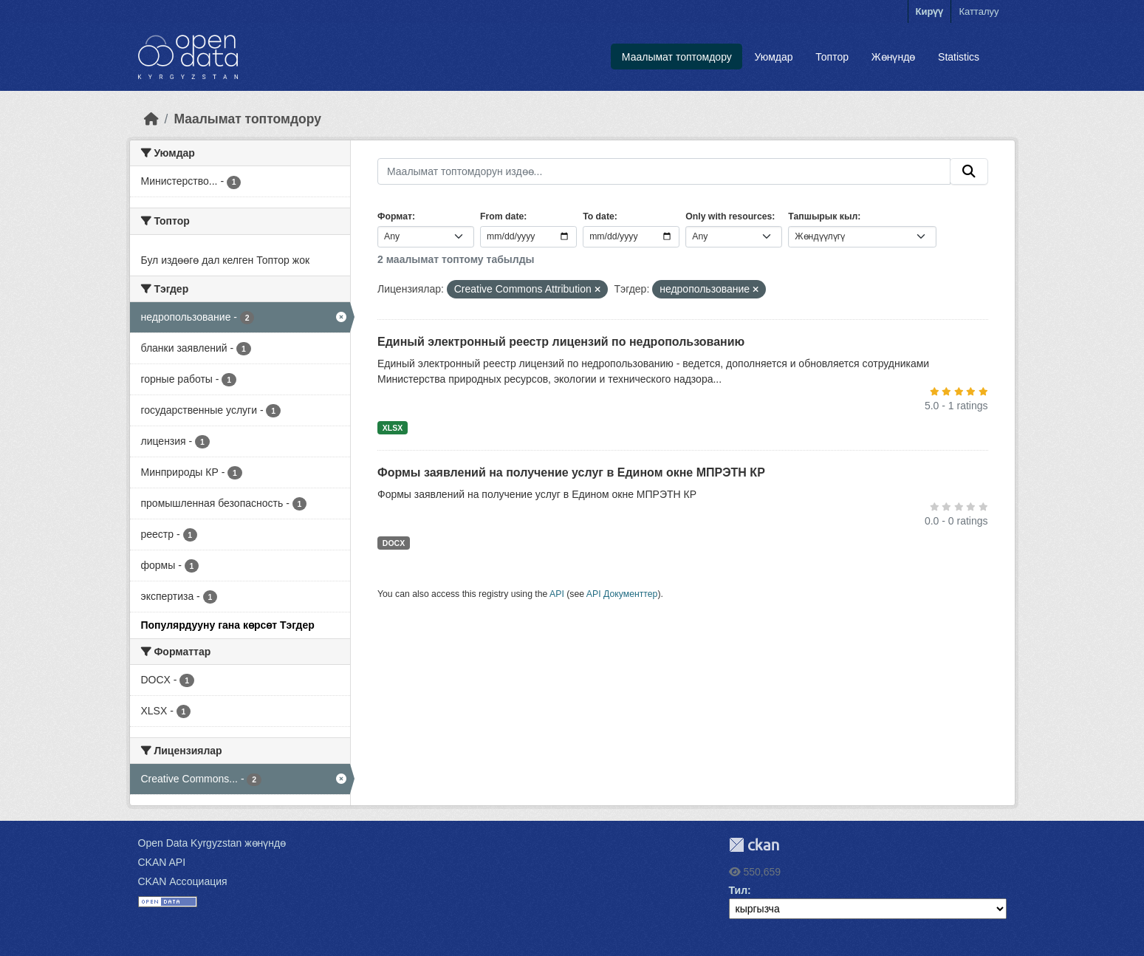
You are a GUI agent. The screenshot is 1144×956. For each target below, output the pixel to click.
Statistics (958, 57)
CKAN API (162, 862)
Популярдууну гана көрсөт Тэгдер (228, 625)
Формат (394, 216)
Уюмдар (774, 57)
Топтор (832, 57)
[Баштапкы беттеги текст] (151, 119)
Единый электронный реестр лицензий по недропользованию (560, 341)
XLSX (393, 427)
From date (502, 216)
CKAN (754, 845)
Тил (738, 890)
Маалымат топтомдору (677, 57)
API (556, 594)
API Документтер (622, 594)
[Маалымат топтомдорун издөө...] (664, 171)
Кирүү (930, 11)
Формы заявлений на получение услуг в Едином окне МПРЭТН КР (571, 472)
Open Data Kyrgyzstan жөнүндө (212, 843)
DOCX (394, 543)
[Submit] (969, 171)
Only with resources (728, 216)
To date (598, 216)
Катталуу (979, 11)
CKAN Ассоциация (182, 881)
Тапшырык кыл (822, 216)
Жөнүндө (893, 57)
